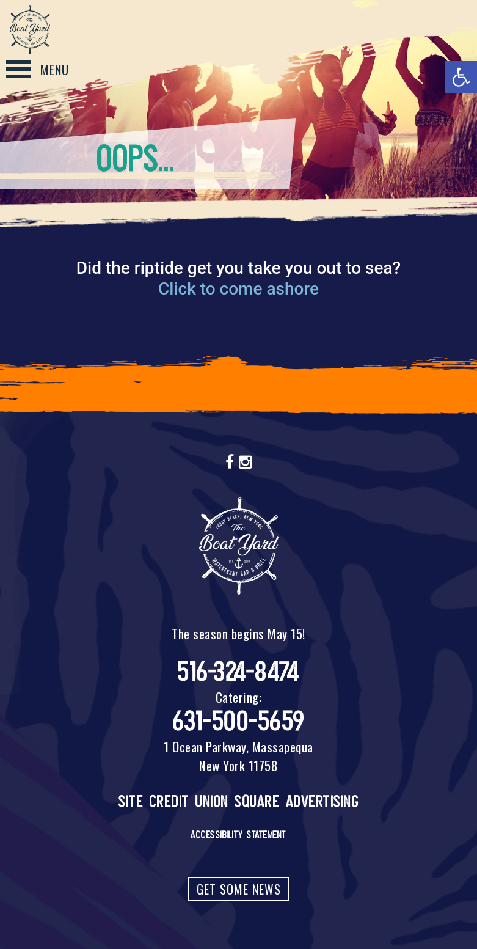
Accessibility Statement (238, 835)
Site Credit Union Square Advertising (238, 801)
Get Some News (239, 889)
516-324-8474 (238, 672)
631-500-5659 (239, 721)
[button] (461, 77)
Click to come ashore (238, 289)
